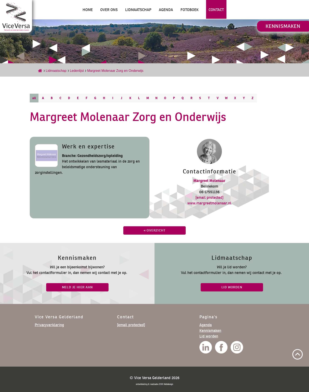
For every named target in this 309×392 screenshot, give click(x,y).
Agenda (166, 9)
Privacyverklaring (49, 324)
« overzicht (155, 230)
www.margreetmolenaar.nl (209, 203)
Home (88, 9)
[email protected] (209, 197)
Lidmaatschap (138, 9)
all (34, 98)
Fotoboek (189, 9)
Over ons (109, 9)
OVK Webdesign (166, 384)
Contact (216, 9)
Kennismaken (283, 26)
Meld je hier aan (77, 287)
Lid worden (208, 336)
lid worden (231, 287)
